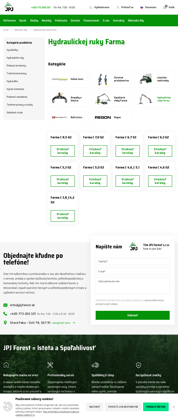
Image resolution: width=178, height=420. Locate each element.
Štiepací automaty (16, 66)
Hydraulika (12, 81)
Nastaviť (94, 407)
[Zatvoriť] (173, 407)
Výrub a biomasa (15, 89)
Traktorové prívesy (17, 73)
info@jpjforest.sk (22, 305)
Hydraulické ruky (15, 58)
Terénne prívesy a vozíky (20, 105)
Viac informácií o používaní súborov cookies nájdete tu (47, 413)
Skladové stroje (15, 113)
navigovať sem (61, 323)
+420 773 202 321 (40, 7)
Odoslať (132, 315)
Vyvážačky (12, 50)
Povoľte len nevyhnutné (123, 407)
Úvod (5, 30)
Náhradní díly (21, 30)
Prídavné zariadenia (17, 97)
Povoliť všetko (155, 407)
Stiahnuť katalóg (63, 151)
